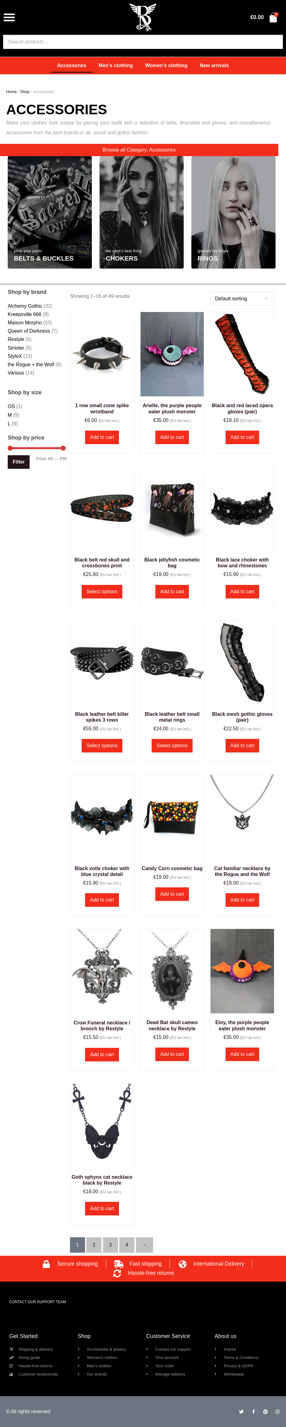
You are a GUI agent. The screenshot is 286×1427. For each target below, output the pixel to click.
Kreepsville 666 (24, 314)
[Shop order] (242, 299)
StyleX (15, 356)
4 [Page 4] (126, 1244)
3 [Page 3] (110, 1244)
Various (16, 372)
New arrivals (214, 65)
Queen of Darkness (29, 331)
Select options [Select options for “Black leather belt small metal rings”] (172, 745)
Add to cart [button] (102, 437)
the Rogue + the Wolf (31, 364)
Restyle (16, 339)
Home (11, 91)
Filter (19, 461)
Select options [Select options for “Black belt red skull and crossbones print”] (102, 591)
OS (11, 406)
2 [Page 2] (93, 1244)
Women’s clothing (166, 65)
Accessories (71, 65)
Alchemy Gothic (25, 306)
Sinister (16, 348)
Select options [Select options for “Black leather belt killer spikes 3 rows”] (102, 745)
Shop (24, 91)
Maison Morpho (25, 322)
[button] (9, 17)
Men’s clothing (116, 65)
